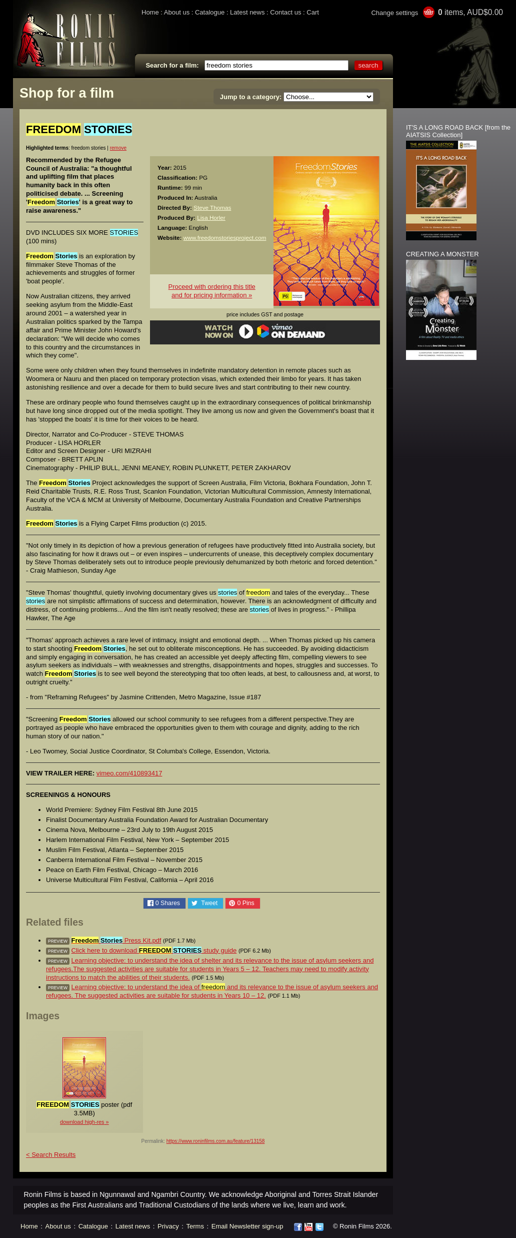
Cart (312, 12)
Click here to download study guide (154, 950)
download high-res (82, 1122)
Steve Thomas (212, 207)
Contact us (285, 12)
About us (177, 12)
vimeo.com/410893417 (129, 773)
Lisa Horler (211, 217)
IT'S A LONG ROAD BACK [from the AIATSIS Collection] (458, 131)
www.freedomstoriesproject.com (225, 237)
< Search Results (51, 1154)
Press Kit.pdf (117, 940)
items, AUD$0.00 (470, 12)
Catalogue (209, 12)
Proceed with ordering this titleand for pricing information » (212, 291)
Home (150, 12)
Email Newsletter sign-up (248, 1226)
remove (118, 148)
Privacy (168, 1226)
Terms (195, 1226)
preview (58, 941)
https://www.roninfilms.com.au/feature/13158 (215, 1141)
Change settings (394, 13)
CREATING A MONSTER (442, 254)
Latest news (247, 12)
